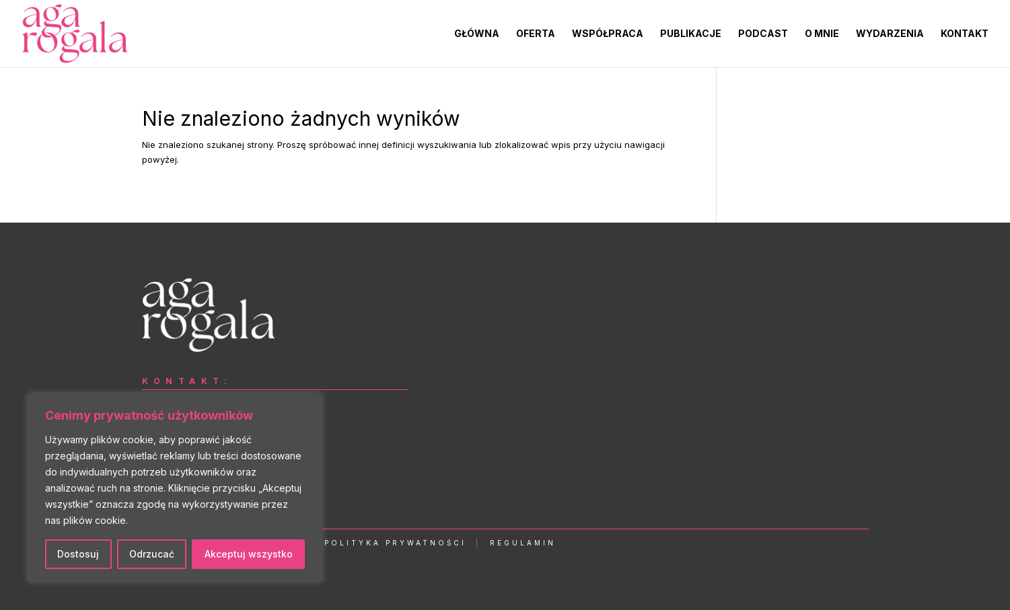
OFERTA (535, 34)
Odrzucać (151, 554)
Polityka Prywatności (397, 543)
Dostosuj (78, 554)
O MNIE (822, 34)
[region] (175, 488)
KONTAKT (964, 34)
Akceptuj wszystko (249, 554)
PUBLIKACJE (690, 34)
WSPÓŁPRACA (607, 34)
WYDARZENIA (890, 34)
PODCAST (763, 34)
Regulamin (523, 543)
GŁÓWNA (476, 34)
